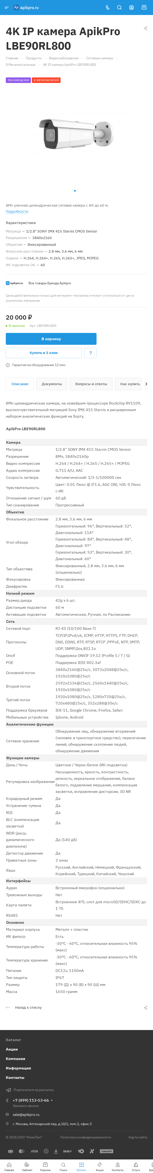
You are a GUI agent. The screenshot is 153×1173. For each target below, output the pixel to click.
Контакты (15, 1077)
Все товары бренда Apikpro (49, 283)
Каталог (13, 1039)
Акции (12, 1049)
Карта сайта (138, 1137)
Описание (19, 384)
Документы (52, 384)
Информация (18, 1068)
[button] (75, 191)
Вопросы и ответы (91, 384)
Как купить (130, 384)
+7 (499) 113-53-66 (31, 1100)
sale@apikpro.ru (26, 1114)
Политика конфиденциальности (85, 1137)
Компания (15, 1058)
